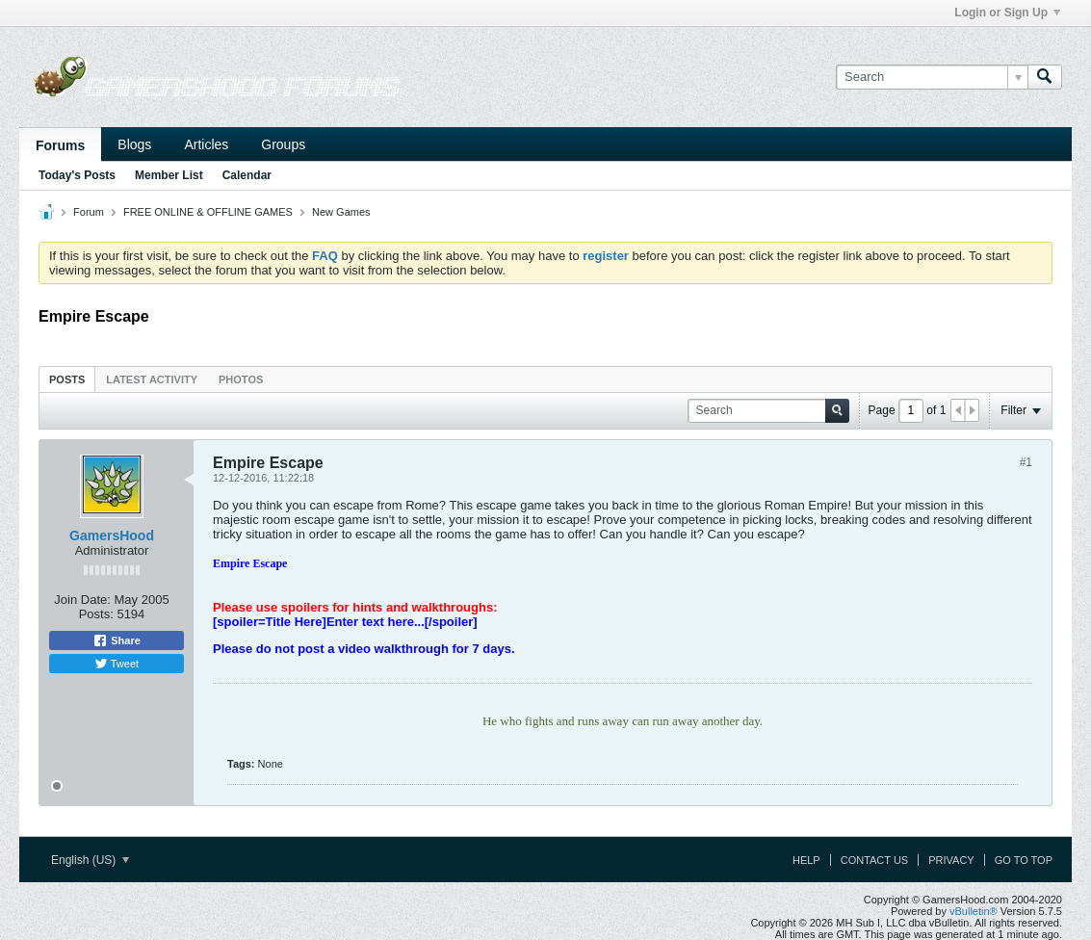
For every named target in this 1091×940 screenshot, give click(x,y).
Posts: (96, 614)
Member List (169, 175)
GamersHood (111, 535)
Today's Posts (77, 175)
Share (116, 640)
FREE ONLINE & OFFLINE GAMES (208, 212)
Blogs (134, 144)
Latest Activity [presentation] (151, 379)
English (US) (90, 860)
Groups (283, 144)
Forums (60, 145)
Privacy (951, 860)
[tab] (67, 379)
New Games (341, 212)
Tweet (116, 663)
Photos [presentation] (241, 379)
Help (806, 860)
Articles (206, 144)
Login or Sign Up (1007, 12)
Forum (88, 212)
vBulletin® (973, 911)
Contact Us (875, 860)
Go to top (1023, 860)
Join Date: (82, 599)
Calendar (247, 175)
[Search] (931, 77)
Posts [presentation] (67, 379)
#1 (1026, 462)
